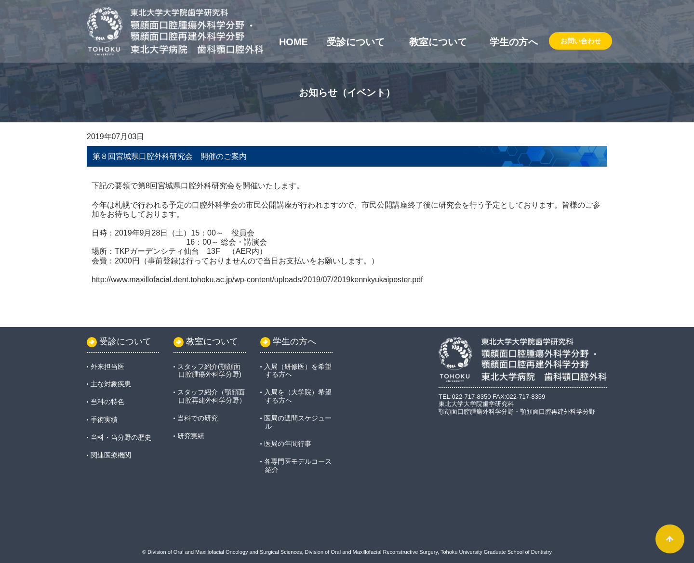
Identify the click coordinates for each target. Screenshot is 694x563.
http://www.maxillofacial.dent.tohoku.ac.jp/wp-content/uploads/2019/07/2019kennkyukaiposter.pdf (257, 279)
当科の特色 (107, 402)
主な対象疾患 (111, 384)
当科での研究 (197, 418)
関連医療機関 (111, 455)
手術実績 (104, 419)
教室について (438, 42)
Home (293, 42)
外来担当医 (107, 366)
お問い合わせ (581, 41)
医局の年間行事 (287, 443)
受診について (356, 42)
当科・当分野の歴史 (121, 437)
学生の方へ (514, 42)
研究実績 (190, 436)
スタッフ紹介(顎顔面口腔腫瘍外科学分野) (209, 371)
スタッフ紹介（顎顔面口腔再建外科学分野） (211, 396)
